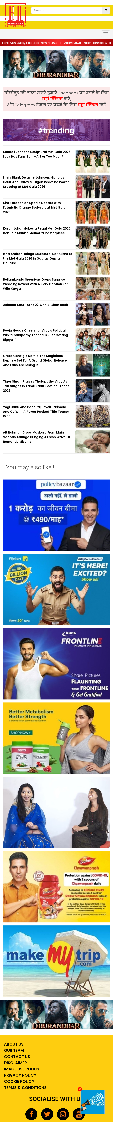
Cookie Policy (18, 1081)
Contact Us (16, 1056)
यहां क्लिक (53, 99)
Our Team (13, 1050)
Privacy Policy (19, 1075)
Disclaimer (15, 1063)
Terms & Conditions (25, 1087)
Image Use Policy (21, 1069)
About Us (13, 1044)
